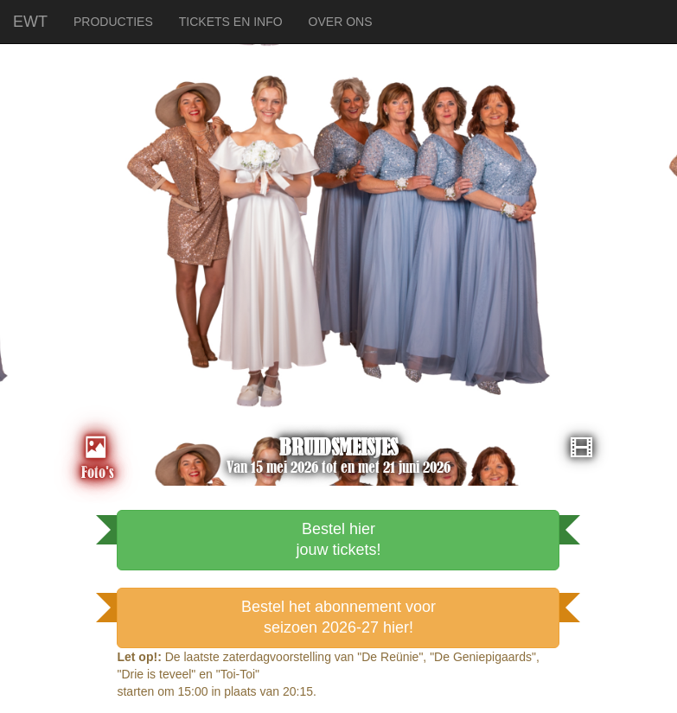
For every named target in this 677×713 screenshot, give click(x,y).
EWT (30, 19)
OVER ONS (341, 22)
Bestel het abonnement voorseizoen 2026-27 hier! (338, 617)
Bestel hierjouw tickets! (338, 539)
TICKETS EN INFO (231, 22)
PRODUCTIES (113, 22)
